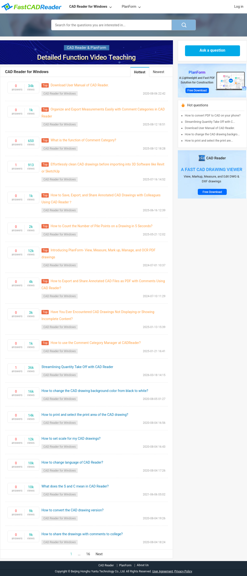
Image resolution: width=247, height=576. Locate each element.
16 (88, 554)
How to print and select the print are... (209, 140)
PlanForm (129, 6)
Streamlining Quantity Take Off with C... (210, 121)
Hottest (139, 72)
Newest (158, 72)
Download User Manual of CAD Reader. (210, 128)
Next (99, 554)
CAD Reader (106, 565)
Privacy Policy (183, 571)
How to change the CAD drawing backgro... (212, 134)
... (79, 554)
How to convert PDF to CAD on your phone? (212, 115)
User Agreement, (162, 571)
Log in (238, 6)
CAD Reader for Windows (88, 6)
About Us (143, 565)
